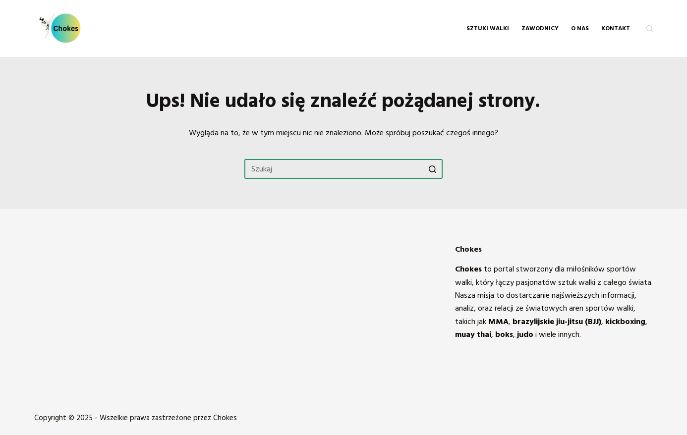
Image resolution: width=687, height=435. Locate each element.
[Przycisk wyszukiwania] (433, 169)
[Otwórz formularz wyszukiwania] (649, 28)
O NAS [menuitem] (580, 28)
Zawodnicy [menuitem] (540, 28)
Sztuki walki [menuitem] (487, 28)
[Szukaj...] (343, 169)
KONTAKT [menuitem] (615, 28)
